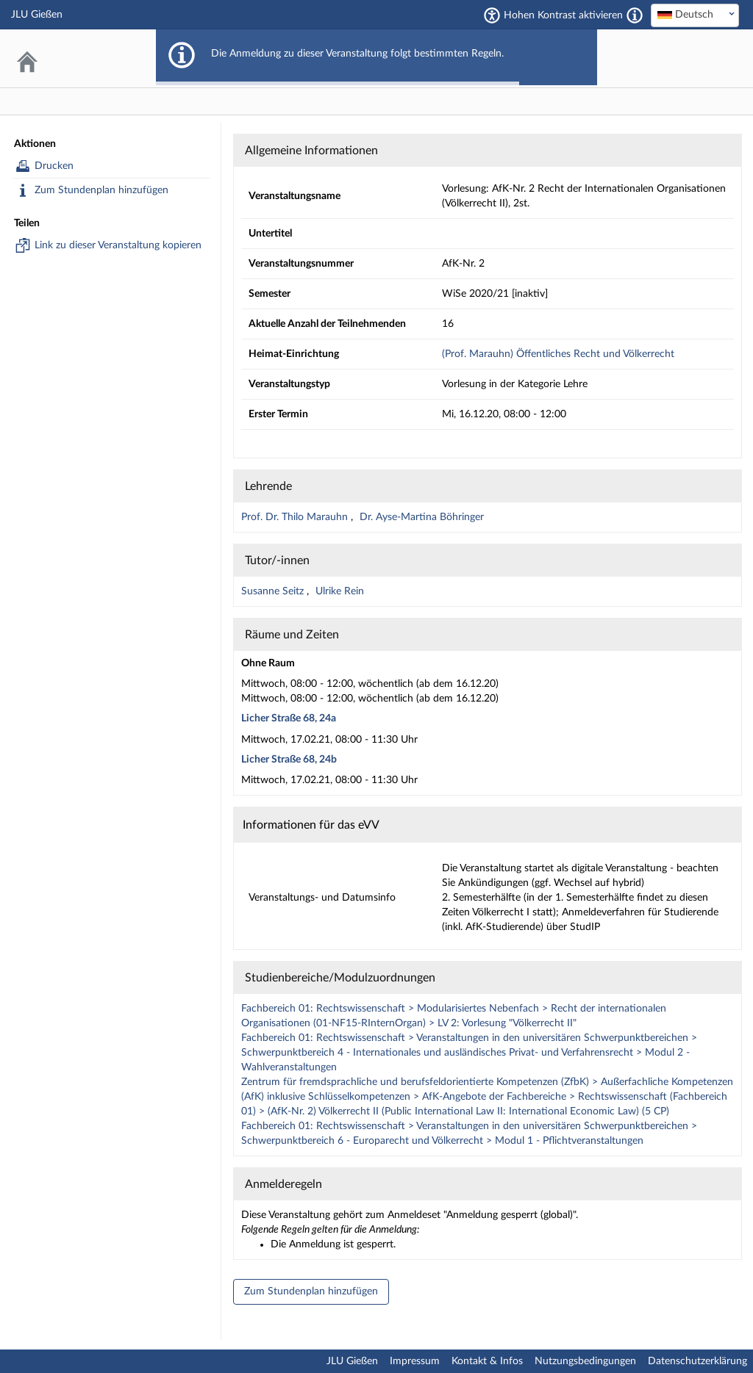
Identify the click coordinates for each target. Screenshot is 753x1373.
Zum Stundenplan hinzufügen (101, 190)
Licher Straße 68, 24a (288, 718)
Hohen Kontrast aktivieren (563, 15)
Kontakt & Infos (487, 1361)
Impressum (415, 1361)
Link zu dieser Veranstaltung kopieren (118, 245)
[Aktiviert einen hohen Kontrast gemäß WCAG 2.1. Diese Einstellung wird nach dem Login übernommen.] (634, 15)
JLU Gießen (352, 1361)
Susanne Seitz (274, 591)
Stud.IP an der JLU (683, 58)
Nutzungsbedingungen (585, 1361)
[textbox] (695, 14)
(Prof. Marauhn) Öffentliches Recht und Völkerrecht (558, 354)
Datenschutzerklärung (697, 1361)
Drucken (54, 166)
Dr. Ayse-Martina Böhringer (422, 517)
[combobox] (695, 15)
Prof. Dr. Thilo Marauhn (296, 517)
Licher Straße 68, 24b (289, 759)
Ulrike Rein (339, 591)
